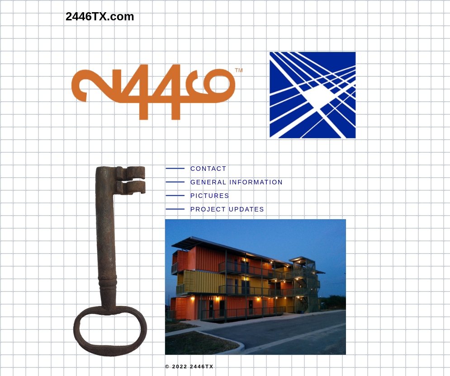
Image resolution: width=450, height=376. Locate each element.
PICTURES (210, 195)
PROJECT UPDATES (227, 209)
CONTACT (208, 168)
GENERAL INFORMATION (236, 182)
